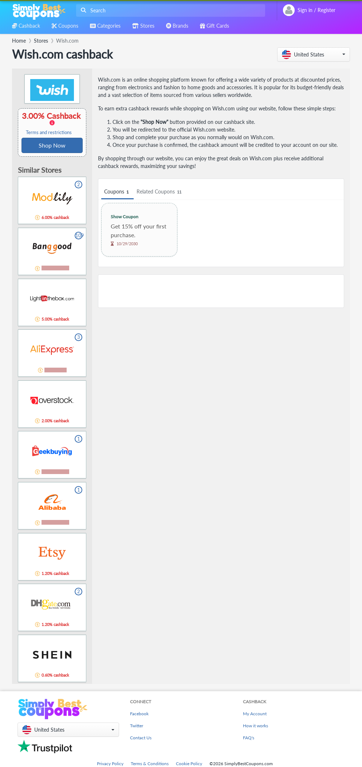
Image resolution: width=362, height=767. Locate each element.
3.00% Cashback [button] (52, 123)
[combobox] (169, 10)
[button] (313, 54)
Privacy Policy (110, 763)
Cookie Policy (189, 763)
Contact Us (141, 737)
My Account (255, 713)
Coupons (117, 191)
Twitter (136, 725)
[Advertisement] (221, 291)
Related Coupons (160, 191)
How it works (255, 725)
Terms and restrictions (49, 132)
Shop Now (52, 145)
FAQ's (248, 737)
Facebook (139, 713)
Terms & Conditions (150, 763)
